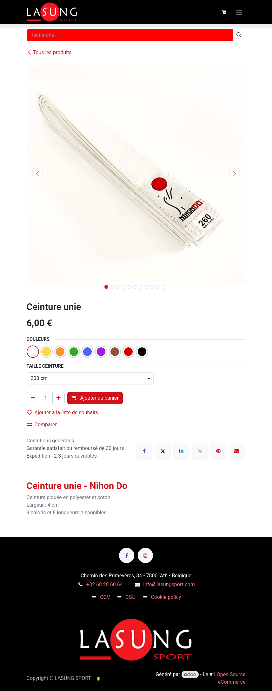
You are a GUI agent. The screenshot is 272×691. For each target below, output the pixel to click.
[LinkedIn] (181, 451)
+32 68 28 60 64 (104, 584)
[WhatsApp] (200, 451)
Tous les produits (49, 52)
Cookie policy (166, 597)
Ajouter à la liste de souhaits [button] (62, 412)
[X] (162, 451)
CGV (105, 597)
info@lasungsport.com (169, 584)
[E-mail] (236, 451)
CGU (130, 597)
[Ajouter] (58, 398)
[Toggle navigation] (239, 11)
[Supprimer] (33, 398)
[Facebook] (144, 451)
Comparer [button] (42, 425)
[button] (38, 173)
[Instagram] (145, 555)
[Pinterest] (218, 451)
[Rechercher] (239, 35)
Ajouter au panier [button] (94, 398)
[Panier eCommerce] (224, 12)
